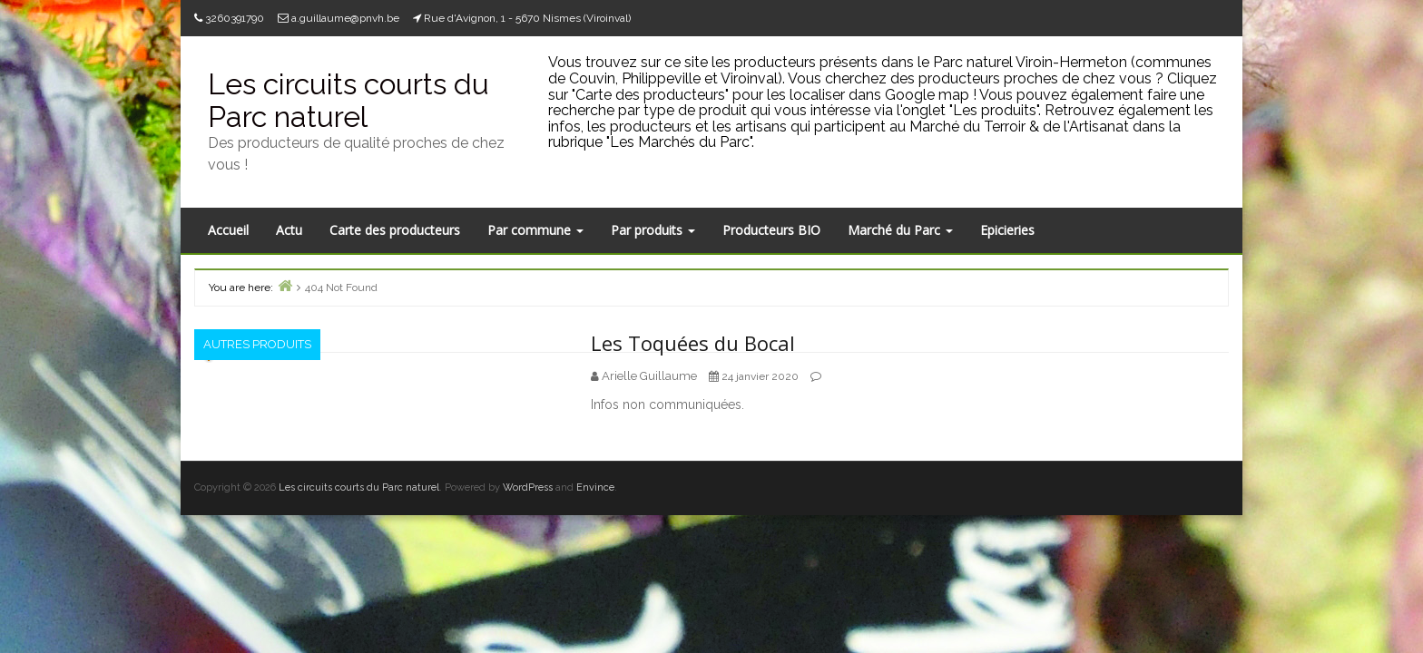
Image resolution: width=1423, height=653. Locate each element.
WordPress (528, 487)
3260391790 (234, 18)
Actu (289, 230)
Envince (595, 487)
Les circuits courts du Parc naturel (348, 99)
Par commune (535, 230)
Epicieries (1007, 230)
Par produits (653, 230)
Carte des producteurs (394, 230)
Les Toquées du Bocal (693, 342)
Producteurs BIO (771, 230)
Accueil (228, 230)
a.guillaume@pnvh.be (345, 18)
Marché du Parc (900, 230)
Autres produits (257, 344)
